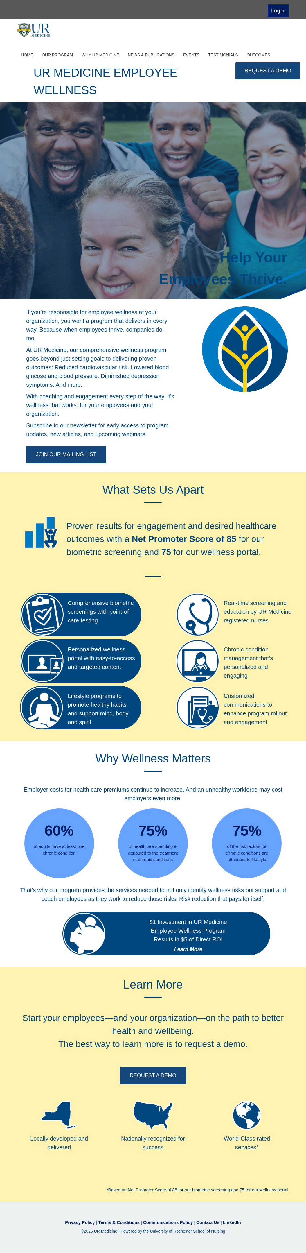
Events (191, 54)
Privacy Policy (85, 1220)
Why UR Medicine (100, 54)
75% (153, 830)
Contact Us (204, 1220)
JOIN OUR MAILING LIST (65, 454)
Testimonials (223, 54)
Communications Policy (167, 1220)
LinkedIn (226, 1220)
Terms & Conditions (122, 1220)
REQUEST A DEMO (267, 71)
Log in (278, 10)
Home (27, 54)
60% (59, 830)
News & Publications (151, 54)
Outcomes (258, 54)
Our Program (57, 54)
